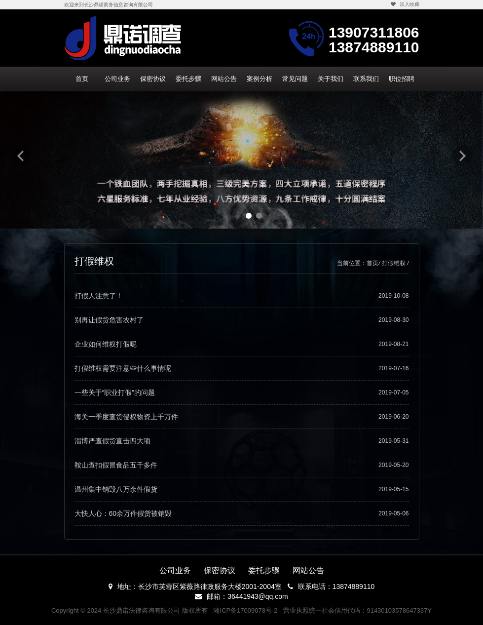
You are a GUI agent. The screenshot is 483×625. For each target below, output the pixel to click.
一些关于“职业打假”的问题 (241, 392)
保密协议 (153, 78)
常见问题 (295, 78)
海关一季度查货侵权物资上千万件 (241, 417)
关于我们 (330, 78)
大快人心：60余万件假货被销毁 (241, 513)
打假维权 (394, 263)
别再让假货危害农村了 (241, 320)
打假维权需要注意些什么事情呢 (241, 368)
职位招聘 (401, 78)
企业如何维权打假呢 (241, 344)
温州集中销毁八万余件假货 (241, 489)
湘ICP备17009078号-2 (245, 610)
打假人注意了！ (241, 296)
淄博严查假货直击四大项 (241, 441)
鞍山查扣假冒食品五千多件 (241, 465)
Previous (21, 155)
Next (462, 155)
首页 (81, 78)
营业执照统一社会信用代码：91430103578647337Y (357, 610)
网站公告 (224, 78)
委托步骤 (188, 78)
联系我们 (366, 78)
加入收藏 (404, 4)
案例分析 (259, 78)
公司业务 (117, 78)
